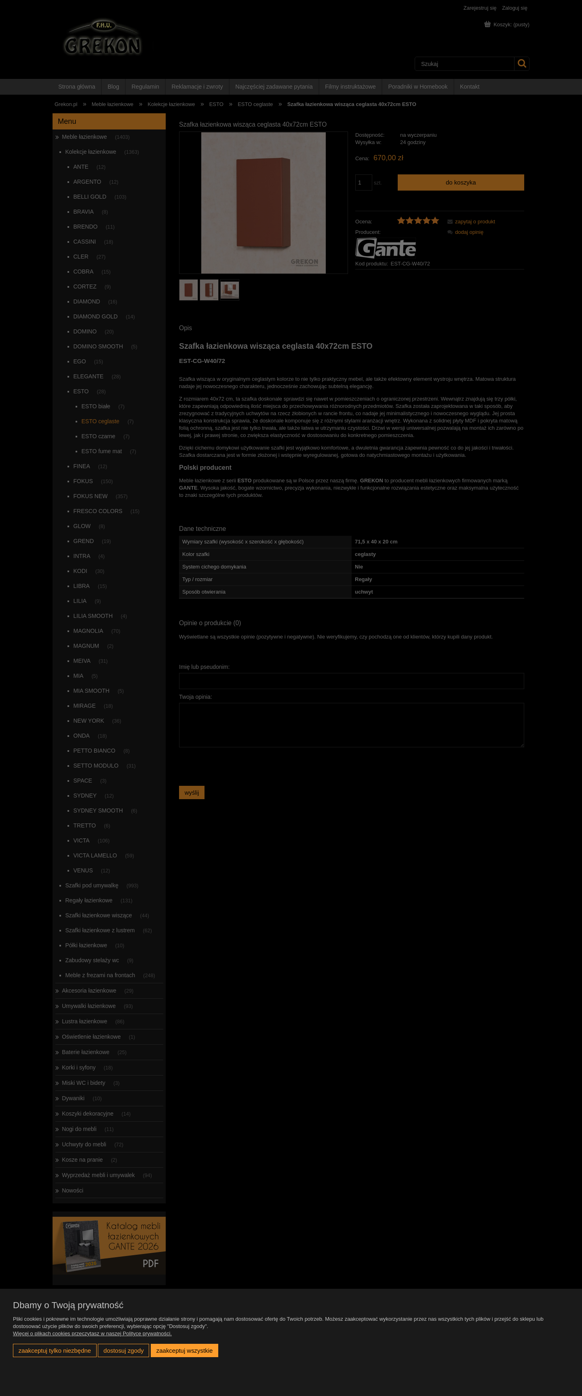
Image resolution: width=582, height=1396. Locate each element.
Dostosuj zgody (123, 1350)
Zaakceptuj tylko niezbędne (55, 1350)
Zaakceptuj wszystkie (184, 1350)
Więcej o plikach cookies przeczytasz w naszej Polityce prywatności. (92, 1333)
